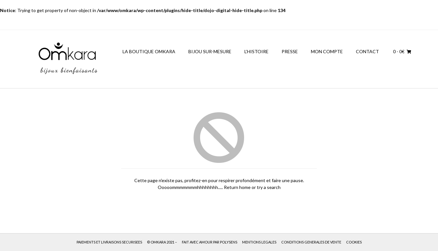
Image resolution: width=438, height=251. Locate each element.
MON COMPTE (327, 51)
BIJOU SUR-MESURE (209, 51)
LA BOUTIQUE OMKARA (149, 51)
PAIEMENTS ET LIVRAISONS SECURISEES (109, 242)
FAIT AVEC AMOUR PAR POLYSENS (209, 242)
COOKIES (354, 242)
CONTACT (367, 51)
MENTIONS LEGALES (259, 242)
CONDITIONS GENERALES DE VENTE (311, 242)
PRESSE (290, 51)
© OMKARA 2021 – (162, 242)
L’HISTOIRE (256, 51)
